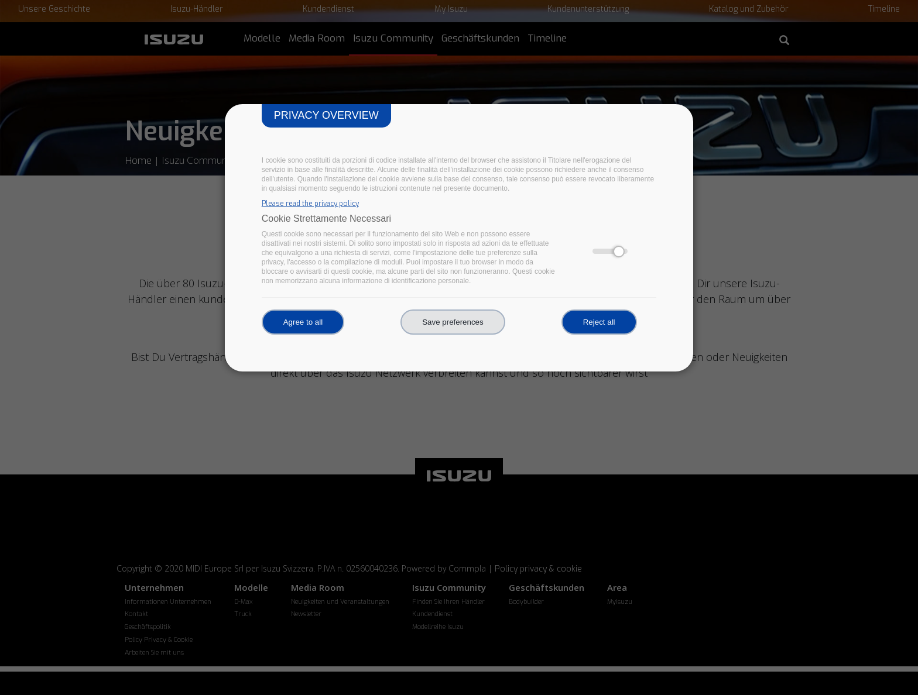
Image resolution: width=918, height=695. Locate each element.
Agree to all (303, 322)
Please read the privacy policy (310, 203)
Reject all (599, 322)
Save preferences (452, 322)
